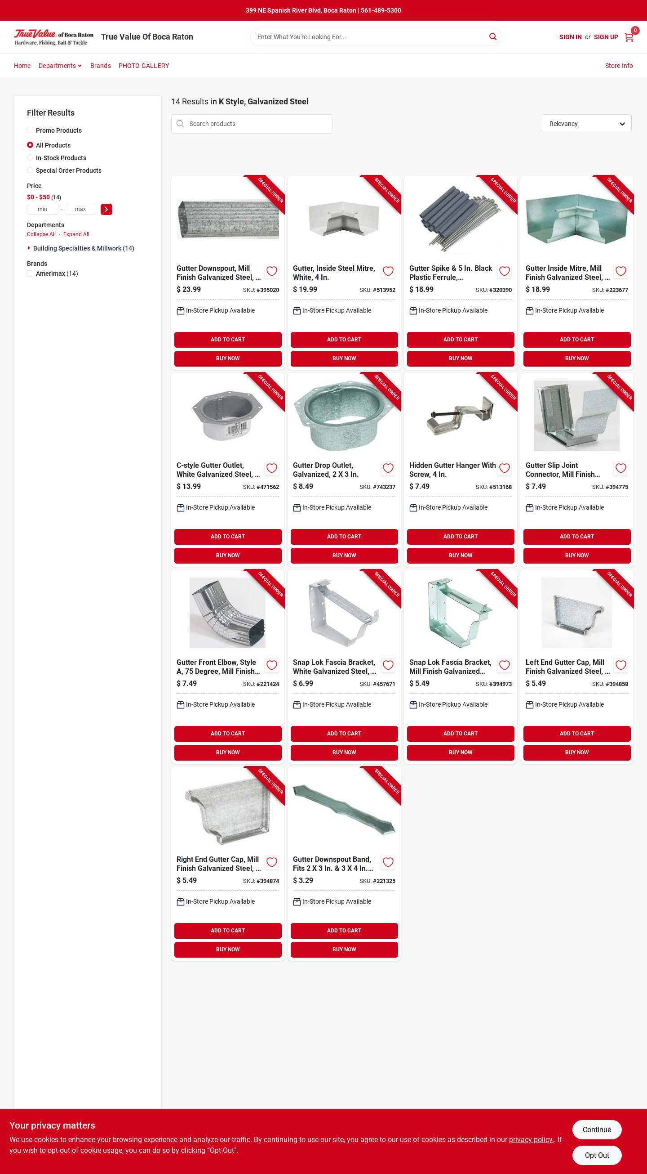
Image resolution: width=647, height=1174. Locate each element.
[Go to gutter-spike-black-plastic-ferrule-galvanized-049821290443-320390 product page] (460, 273)
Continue (597, 1129)
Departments (57, 65)
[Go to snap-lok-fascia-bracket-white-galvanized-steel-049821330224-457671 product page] (344, 667)
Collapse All (41, 234)
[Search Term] (376, 37)
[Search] (493, 36)
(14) (57, 273)
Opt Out (597, 1155)
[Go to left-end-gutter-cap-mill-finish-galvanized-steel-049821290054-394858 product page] (577, 667)
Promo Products (59, 130)
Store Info (619, 65)
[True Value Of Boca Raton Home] (54, 37)
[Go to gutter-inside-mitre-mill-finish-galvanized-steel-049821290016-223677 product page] (577, 273)
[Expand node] (30, 248)
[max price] (80, 209)
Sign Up (606, 36)
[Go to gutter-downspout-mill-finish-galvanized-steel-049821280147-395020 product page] (227, 273)
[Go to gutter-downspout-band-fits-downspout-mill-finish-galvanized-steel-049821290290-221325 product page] (344, 864)
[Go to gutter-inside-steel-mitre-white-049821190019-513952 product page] (344, 273)
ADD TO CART (228, 339)
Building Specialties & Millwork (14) (83, 248)
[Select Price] (106, 209)
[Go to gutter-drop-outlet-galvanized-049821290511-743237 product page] (344, 470)
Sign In (570, 36)
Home (22, 65)
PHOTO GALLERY (144, 65)
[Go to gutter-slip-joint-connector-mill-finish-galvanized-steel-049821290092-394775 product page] (577, 470)
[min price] (42, 209)
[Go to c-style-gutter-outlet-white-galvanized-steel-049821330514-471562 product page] (227, 470)
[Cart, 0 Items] (629, 37)
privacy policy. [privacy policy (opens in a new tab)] (531, 1139)
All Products (53, 145)
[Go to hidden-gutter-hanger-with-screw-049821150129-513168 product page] (460, 470)
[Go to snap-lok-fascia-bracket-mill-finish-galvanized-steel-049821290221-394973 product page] (460, 667)
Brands (100, 65)
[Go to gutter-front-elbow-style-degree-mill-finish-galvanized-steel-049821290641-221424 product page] (227, 667)
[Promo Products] (30, 130)
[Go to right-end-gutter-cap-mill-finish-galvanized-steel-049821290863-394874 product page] (227, 864)
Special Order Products (69, 170)
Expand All (76, 234)
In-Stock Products (61, 158)
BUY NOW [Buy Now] (228, 358)
